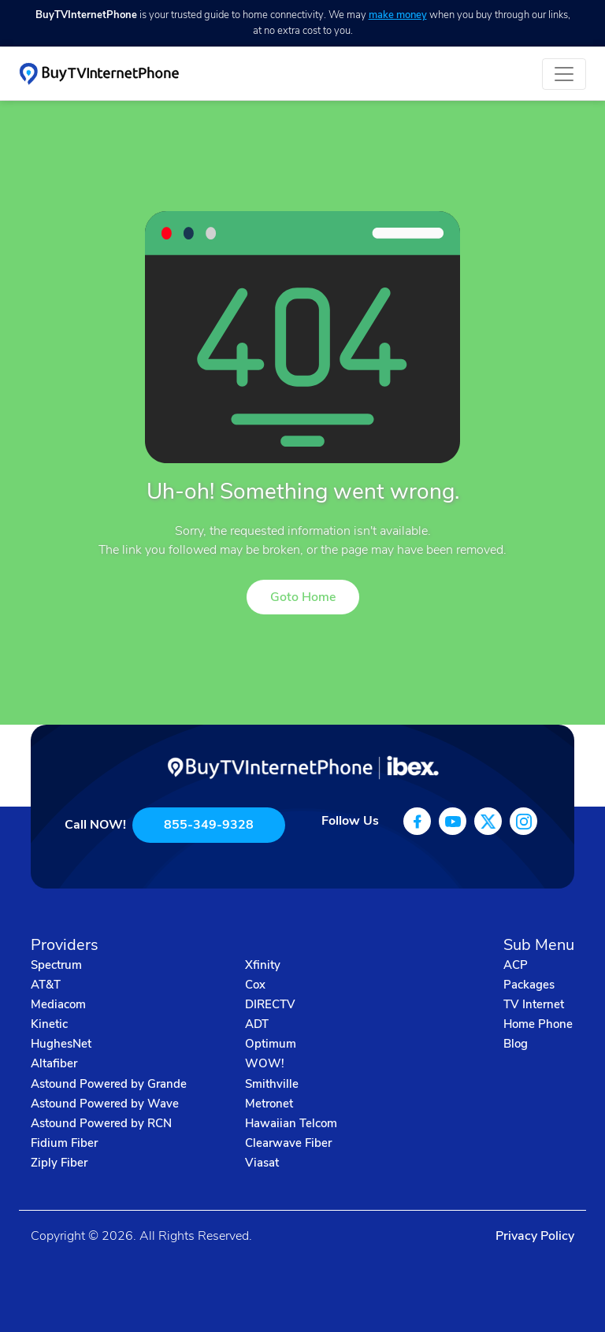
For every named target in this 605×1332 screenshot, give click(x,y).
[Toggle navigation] (564, 74)
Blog (515, 1044)
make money (398, 15)
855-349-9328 (209, 824)
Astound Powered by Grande (109, 1084)
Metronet (269, 1103)
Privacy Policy (535, 1236)
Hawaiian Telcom (291, 1123)
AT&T (46, 985)
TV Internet (533, 1004)
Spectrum (56, 965)
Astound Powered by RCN (101, 1123)
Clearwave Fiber (288, 1143)
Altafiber (54, 1063)
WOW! (264, 1063)
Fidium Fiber (64, 1143)
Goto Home (303, 597)
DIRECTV (270, 1004)
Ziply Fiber (59, 1163)
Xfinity (262, 965)
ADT (257, 1024)
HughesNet (61, 1044)
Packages (529, 985)
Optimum (270, 1044)
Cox (255, 985)
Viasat (262, 1163)
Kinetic (49, 1024)
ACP (515, 965)
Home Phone (538, 1024)
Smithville (272, 1084)
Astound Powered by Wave (105, 1103)
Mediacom (58, 1004)
